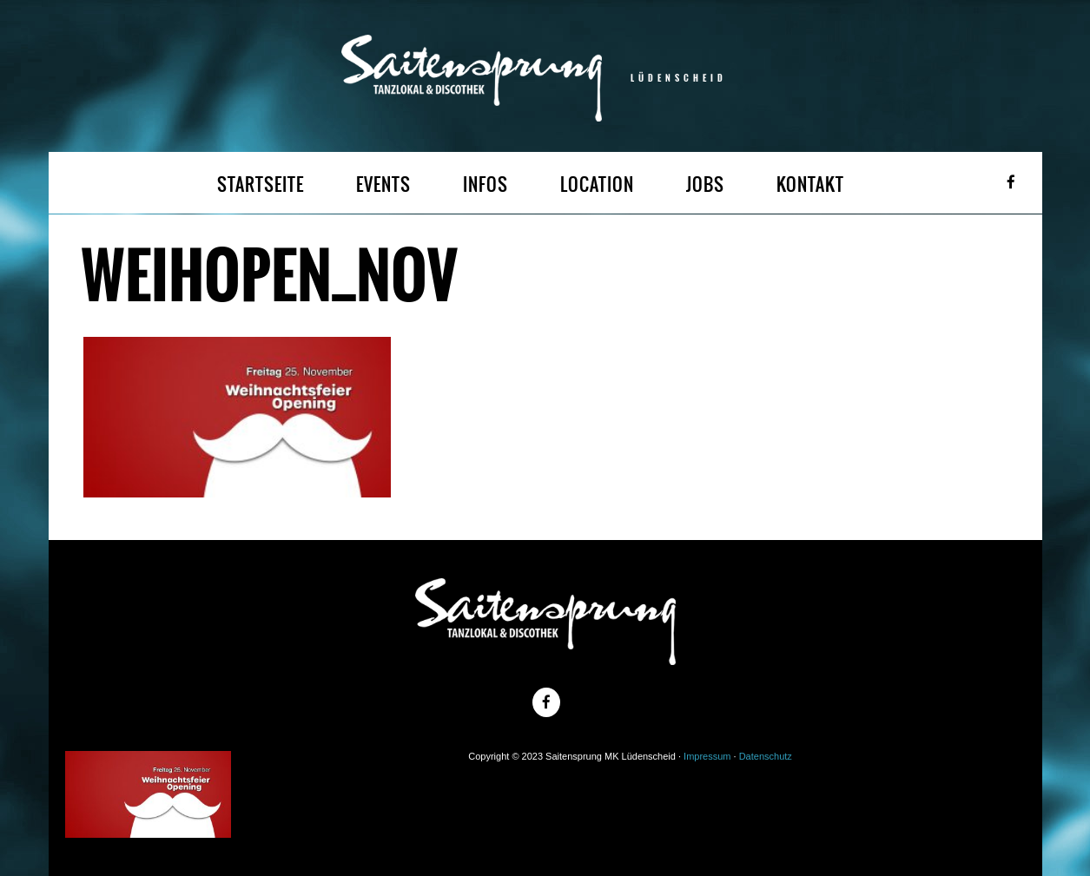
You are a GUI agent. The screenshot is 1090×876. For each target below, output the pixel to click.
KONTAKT (810, 184)
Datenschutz (765, 756)
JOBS (705, 184)
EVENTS (383, 184)
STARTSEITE (260, 184)
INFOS (485, 184)
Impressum (707, 756)
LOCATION (597, 184)
